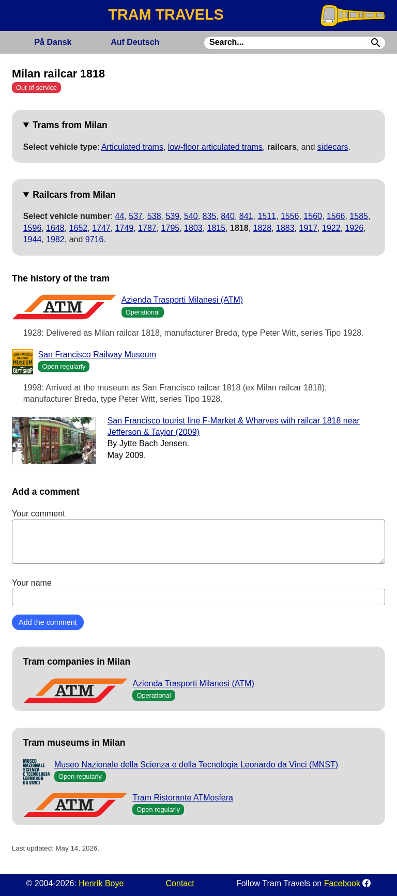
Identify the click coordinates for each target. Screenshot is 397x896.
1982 (55, 239)
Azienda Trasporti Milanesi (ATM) (182, 299)
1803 (193, 228)
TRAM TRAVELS (165, 14)
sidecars (332, 147)
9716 (94, 239)
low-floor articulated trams (215, 147)
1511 (266, 216)
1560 (312, 216)
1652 (78, 228)
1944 (32, 239)
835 (210, 216)
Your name (198, 591)
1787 (147, 228)
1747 (101, 228)
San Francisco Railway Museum (97, 354)
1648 (55, 228)
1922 (331, 228)
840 (228, 216)
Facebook (342, 883)
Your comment (198, 536)
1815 (216, 228)
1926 (354, 228)
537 (136, 216)
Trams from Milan (70, 125)
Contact (180, 883)
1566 (336, 216)
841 (246, 216)
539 (172, 216)
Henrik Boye (101, 883)
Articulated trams (132, 147)
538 (154, 216)
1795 (170, 228)
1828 (262, 228)
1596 (32, 228)
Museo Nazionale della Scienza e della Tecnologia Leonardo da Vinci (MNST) (196, 764)
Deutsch (135, 42)
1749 (124, 228)
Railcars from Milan (74, 195)
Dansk (52, 42)
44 (120, 216)
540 (191, 216)
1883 (285, 228)
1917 (308, 228)
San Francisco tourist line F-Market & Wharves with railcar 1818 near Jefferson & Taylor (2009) (234, 426)
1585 (358, 216)
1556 (290, 216)
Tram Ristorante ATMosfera (182, 797)
